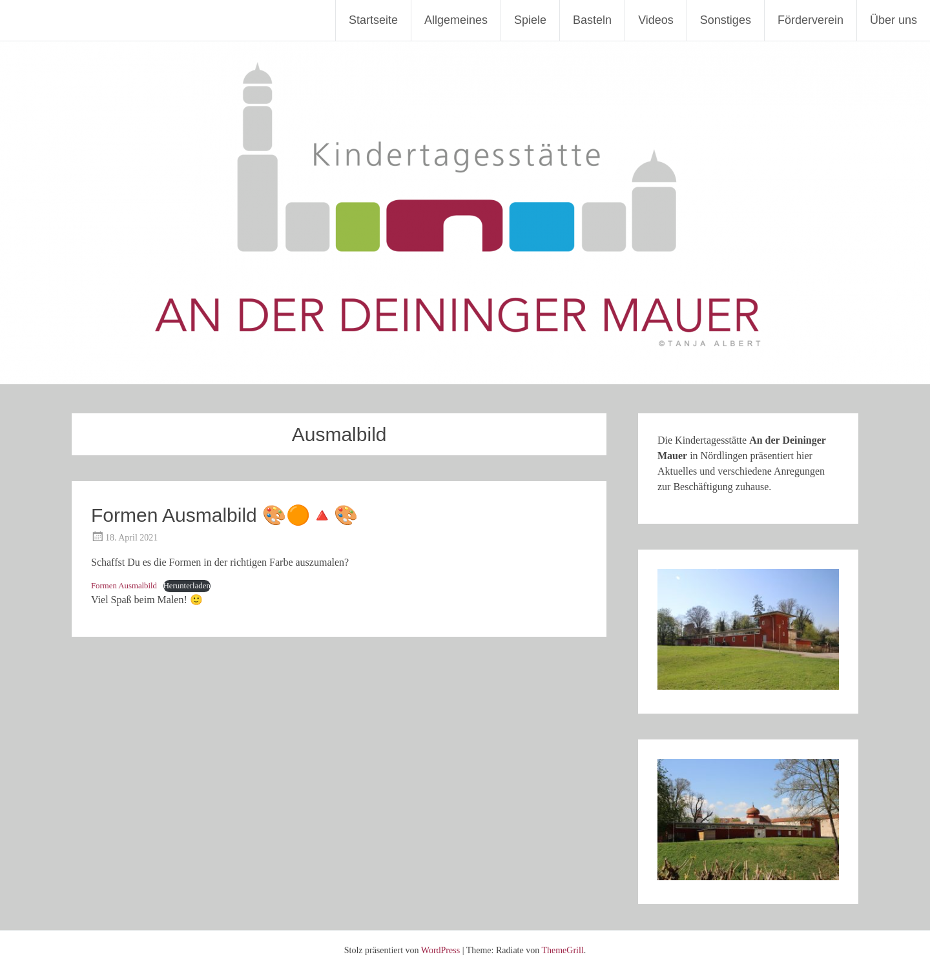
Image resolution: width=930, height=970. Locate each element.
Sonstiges (725, 20)
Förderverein (810, 20)
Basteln (592, 20)
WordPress (440, 950)
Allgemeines (456, 20)
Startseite (373, 20)
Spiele (530, 20)
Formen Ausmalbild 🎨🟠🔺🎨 (224, 515)
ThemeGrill (562, 950)
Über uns (893, 20)
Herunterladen (187, 585)
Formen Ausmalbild (124, 585)
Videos (656, 20)
